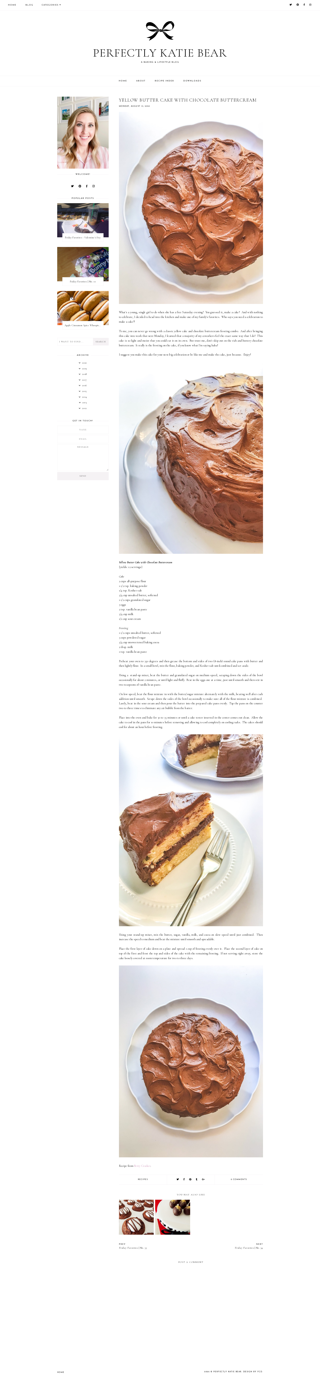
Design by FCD (253, 1372)
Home (12, 5)
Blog (29, 5)
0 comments (239, 1179)
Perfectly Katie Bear (160, 52)
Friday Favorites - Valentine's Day (83, 237)
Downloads (192, 81)
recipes (143, 1179)
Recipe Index (164, 81)
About (140, 81)
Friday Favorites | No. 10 (83, 281)
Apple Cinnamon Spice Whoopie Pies (84, 325)
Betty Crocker (142, 1166)
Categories (50, 5)
